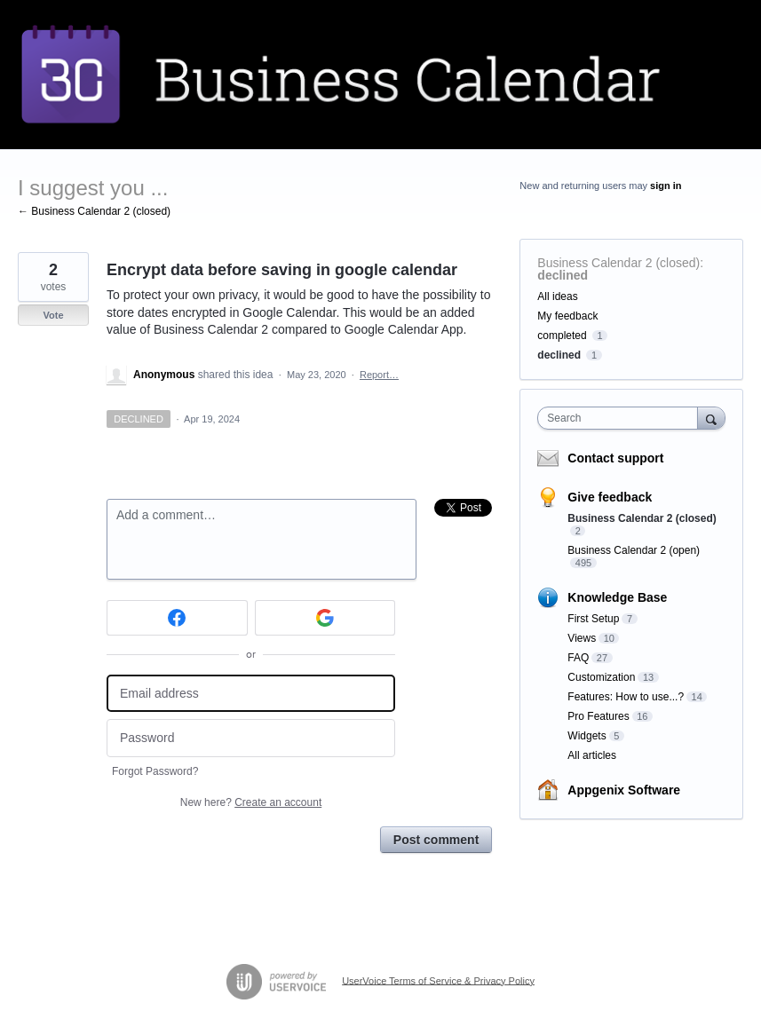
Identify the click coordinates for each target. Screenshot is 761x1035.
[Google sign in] (325, 618)
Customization (601, 677)
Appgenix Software (623, 790)
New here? (250, 802)
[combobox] (621, 418)
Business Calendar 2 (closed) (618, 263)
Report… (379, 374)
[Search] (711, 418)
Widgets (586, 736)
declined (562, 275)
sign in (665, 185)
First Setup (593, 618)
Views (581, 638)
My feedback (567, 316)
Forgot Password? (155, 771)
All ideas (557, 296)
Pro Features (598, 716)
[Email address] (251, 694)
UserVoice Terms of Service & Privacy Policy (438, 980)
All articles (591, 755)
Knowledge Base (617, 597)
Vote (53, 315)
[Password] (251, 738)
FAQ (578, 658)
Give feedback (609, 497)
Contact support (615, 458)
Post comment (436, 840)
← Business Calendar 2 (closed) (94, 211)
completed (561, 335)
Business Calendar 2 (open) (633, 550)
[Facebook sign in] (177, 618)
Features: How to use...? (625, 697)
